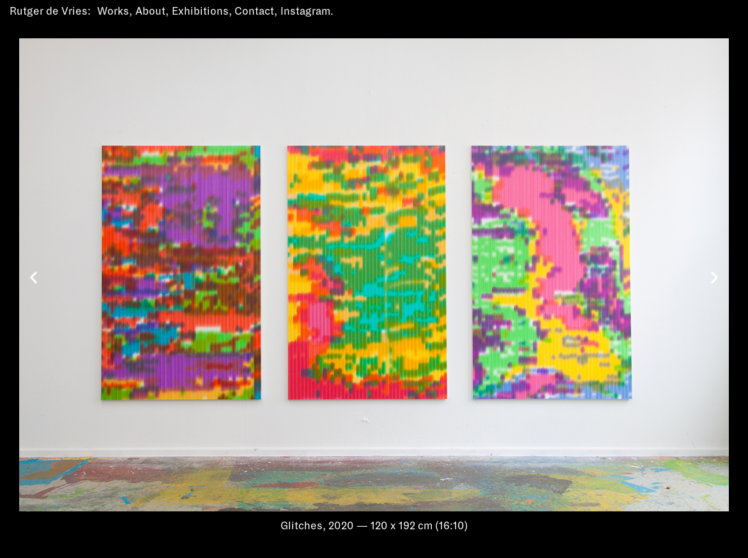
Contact (254, 11)
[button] (34, 277)
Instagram (305, 11)
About (150, 11)
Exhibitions (200, 11)
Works (113, 11)
